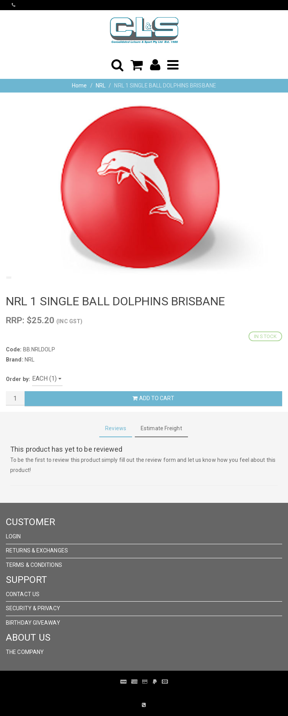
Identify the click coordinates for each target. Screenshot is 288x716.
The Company (25, 652)
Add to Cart (153, 398)
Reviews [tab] (115, 428)
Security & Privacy (33, 608)
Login (13, 536)
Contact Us (22, 594)
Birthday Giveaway (33, 623)
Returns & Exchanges (37, 550)
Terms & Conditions (34, 565)
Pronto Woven (138, 693)
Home (79, 85)
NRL (101, 85)
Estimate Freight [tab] (161, 428)
